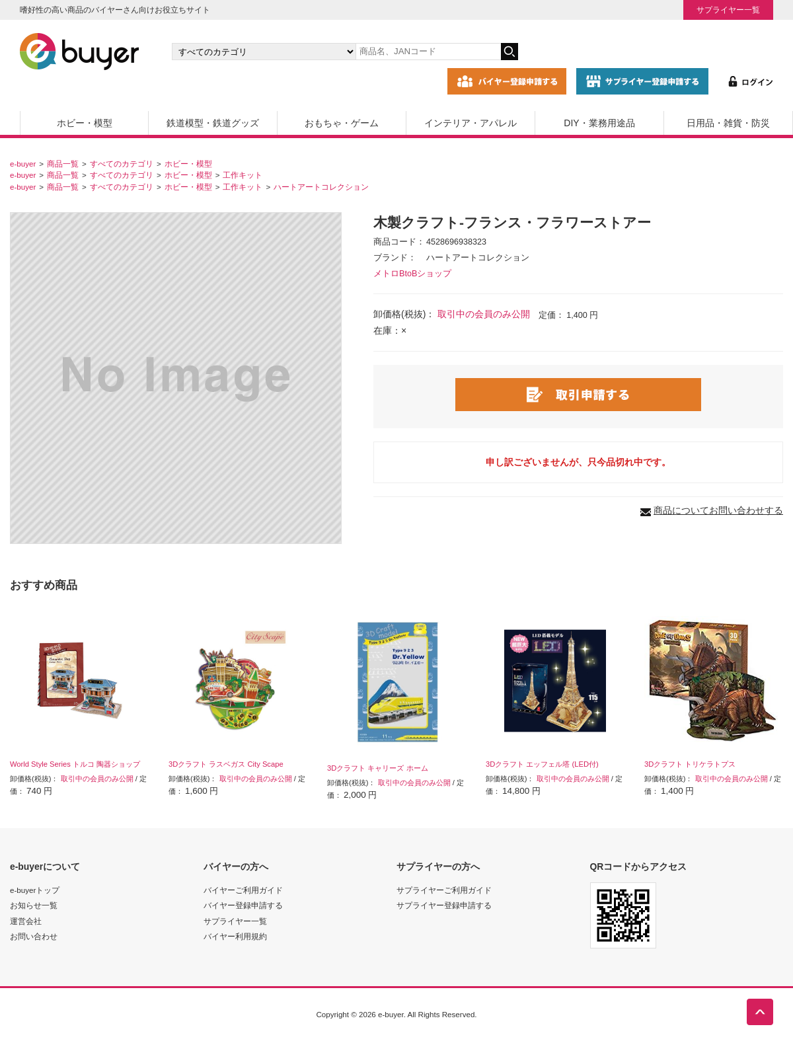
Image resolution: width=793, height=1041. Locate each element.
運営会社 (26, 921)
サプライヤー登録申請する (444, 905)
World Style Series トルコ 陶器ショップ (75, 764)
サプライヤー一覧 (728, 9)
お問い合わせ (33, 936)
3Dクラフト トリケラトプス (690, 764)
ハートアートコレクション (321, 186)
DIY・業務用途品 (599, 123)
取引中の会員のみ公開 (483, 314)
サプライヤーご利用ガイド (444, 890)
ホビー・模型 (84, 123)
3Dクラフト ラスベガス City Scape (226, 764)
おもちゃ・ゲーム (342, 123)
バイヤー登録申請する (243, 905)
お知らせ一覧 (33, 905)
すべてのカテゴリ (121, 163)
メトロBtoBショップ (412, 273)
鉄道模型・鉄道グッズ (213, 123)
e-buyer (23, 163)
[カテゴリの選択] (264, 51)
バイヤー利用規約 (235, 936)
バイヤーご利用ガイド (243, 890)
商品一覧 (63, 163)
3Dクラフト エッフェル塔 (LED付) (542, 764)
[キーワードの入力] (428, 51)
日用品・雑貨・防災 (728, 123)
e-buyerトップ (34, 890)
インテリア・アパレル (470, 123)
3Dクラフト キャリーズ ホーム (377, 768)
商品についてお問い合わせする (718, 510)
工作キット (242, 175)
